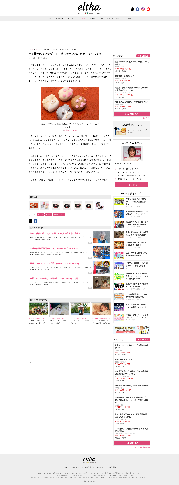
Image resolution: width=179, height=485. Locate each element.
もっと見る (133, 185)
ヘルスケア (60, 18)
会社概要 (75, 467)
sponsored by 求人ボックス (142, 118)
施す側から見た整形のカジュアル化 (131, 176)
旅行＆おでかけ (107, 18)
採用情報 (112, 467)
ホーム (31, 49)
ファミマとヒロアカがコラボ (128, 172)
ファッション (93, 18)
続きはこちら (133, 114)
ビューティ (72, 18)
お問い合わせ (102, 467)
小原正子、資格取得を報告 (127, 169)
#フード (48, 215)
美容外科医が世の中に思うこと (129, 179)
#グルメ (40, 215)
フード (82, 18)
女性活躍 (127, 18)
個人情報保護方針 (88, 467)
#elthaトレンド (59, 215)
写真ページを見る (71, 130)
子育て (118, 18)
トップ (50, 18)
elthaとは (66, 467)
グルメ (37, 49)
